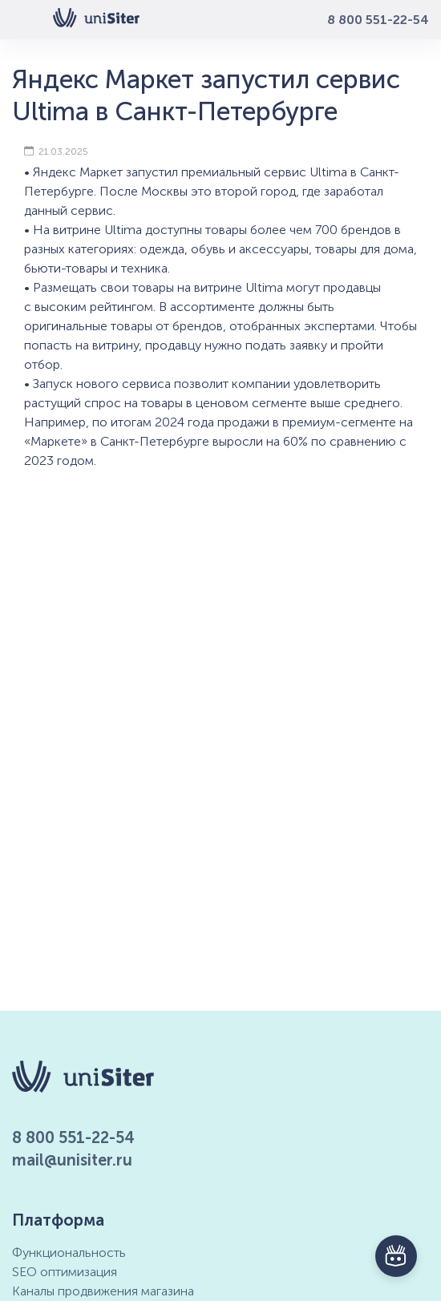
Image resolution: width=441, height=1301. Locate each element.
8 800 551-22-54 (378, 19)
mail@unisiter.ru (72, 1160)
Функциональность (69, 1252)
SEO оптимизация (64, 1271)
